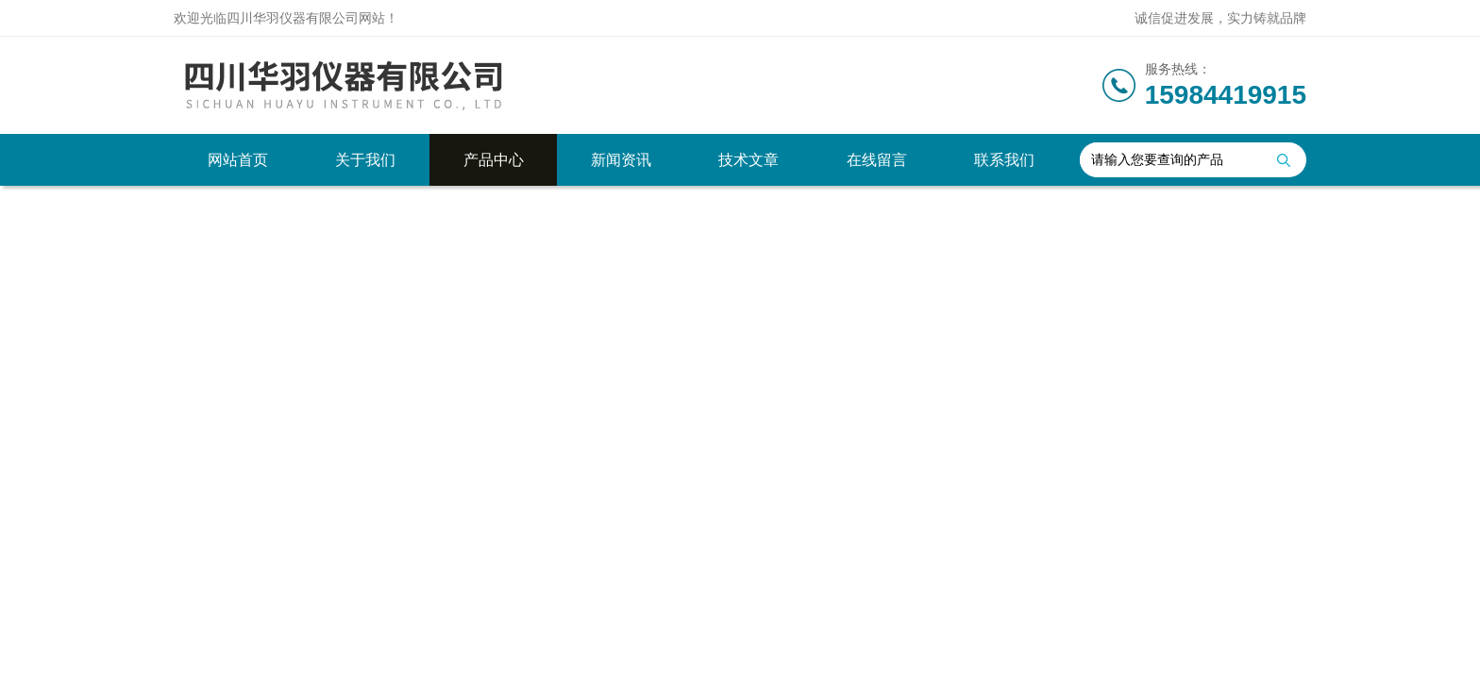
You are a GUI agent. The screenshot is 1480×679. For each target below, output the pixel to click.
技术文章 (748, 160)
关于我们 (365, 160)
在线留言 (877, 160)
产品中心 (493, 160)
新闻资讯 (621, 160)
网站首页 (238, 160)
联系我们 (1004, 160)
